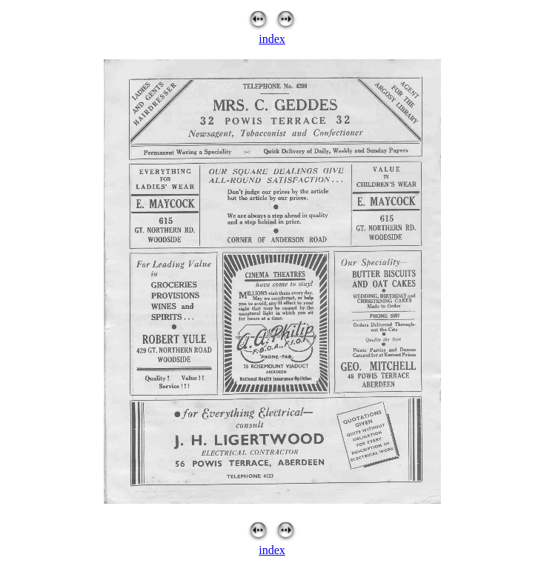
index (272, 39)
